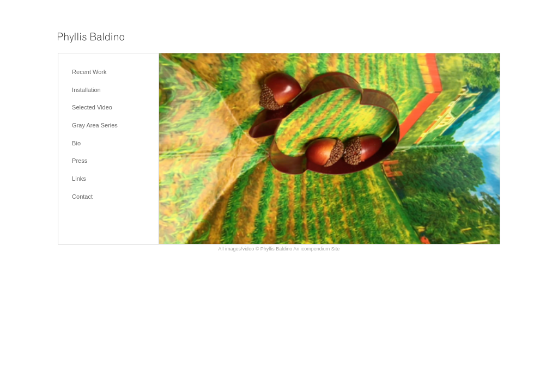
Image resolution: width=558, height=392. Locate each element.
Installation (86, 90)
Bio (76, 143)
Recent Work (89, 72)
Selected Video (92, 107)
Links (79, 178)
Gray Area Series (95, 125)
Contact (82, 196)
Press (79, 160)
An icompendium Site (316, 249)
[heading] (91, 39)
